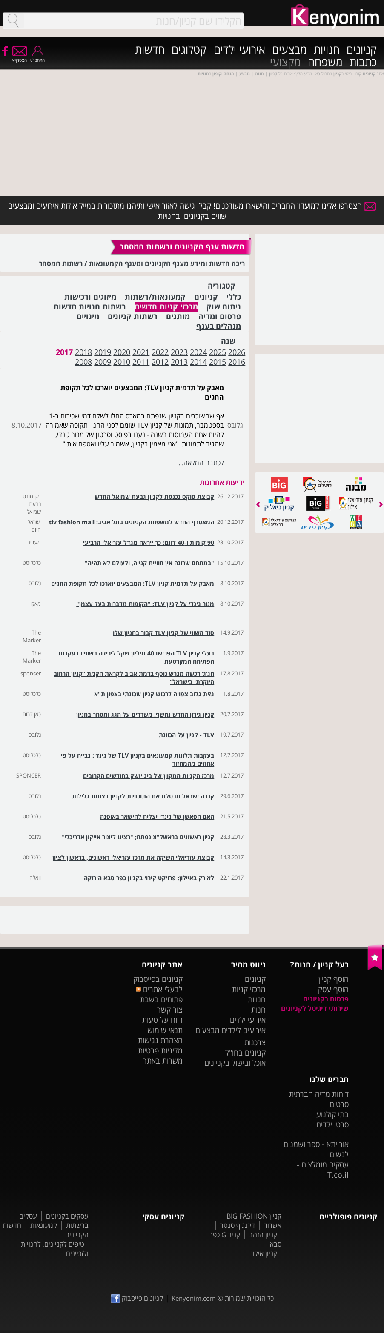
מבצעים (289, 50)
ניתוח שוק (223, 307)
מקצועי (285, 62)
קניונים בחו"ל (245, 1052)
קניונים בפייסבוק (158, 979)
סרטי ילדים (332, 1124)
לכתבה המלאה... (201, 462)
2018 (83, 352)
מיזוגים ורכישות (90, 297)
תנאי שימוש (165, 1030)
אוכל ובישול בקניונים (235, 1063)
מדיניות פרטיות (160, 1050)
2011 (140, 362)
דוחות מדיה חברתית (319, 1094)
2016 (236, 362)
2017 (64, 352)
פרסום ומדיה (219, 316)
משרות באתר (163, 1061)
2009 (102, 362)
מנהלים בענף (218, 326)
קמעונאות (43, 1225)
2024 (198, 352)
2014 (198, 362)
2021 (140, 352)
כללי (233, 297)
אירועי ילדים (239, 50)
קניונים (362, 50)
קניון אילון (264, 1253)
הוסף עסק (333, 989)
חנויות (327, 50)
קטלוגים (189, 50)
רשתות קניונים (133, 316)
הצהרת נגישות (160, 1040)
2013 (179, 362)
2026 (236, 352)
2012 (160, 362)
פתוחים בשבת (161, 999)
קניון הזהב (263, 1234)
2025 (217, 352)
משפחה (325, 62)
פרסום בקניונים (326, 999)
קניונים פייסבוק (137, 1298)
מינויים (88, 316)
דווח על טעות (162, 1020)
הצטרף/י (19, 57)
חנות (258, 1009)
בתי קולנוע (332, 1114)
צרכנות (255, 1042)
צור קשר (170, 1009)
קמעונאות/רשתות (155, 297)
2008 (83, 362)
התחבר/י (37, 57)
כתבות (363, 62)
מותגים (178, 316)
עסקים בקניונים (67, 1216)
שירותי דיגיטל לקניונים (315, 1008)
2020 (121, 352)
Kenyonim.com (194, 1298)
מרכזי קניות (249, 989)
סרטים (339, 1104)
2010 (121, 362)
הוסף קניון (333, 979)
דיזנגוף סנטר (237, 1225)
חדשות (150, 50)
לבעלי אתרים (159, 989)
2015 (217, 362)
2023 (179, 352)
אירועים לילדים (243, 1030)
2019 (102, 352)
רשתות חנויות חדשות (89, 307)
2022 (160, 352)
